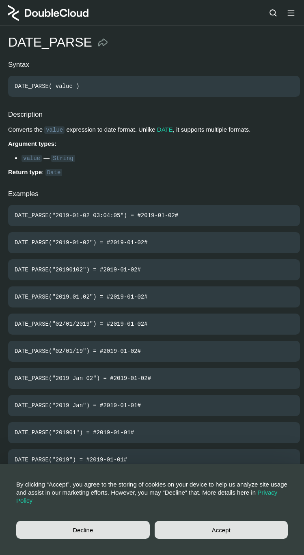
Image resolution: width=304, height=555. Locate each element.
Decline (83, 530)
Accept (221, 530)
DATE (165, 129)
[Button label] (291, 13)
